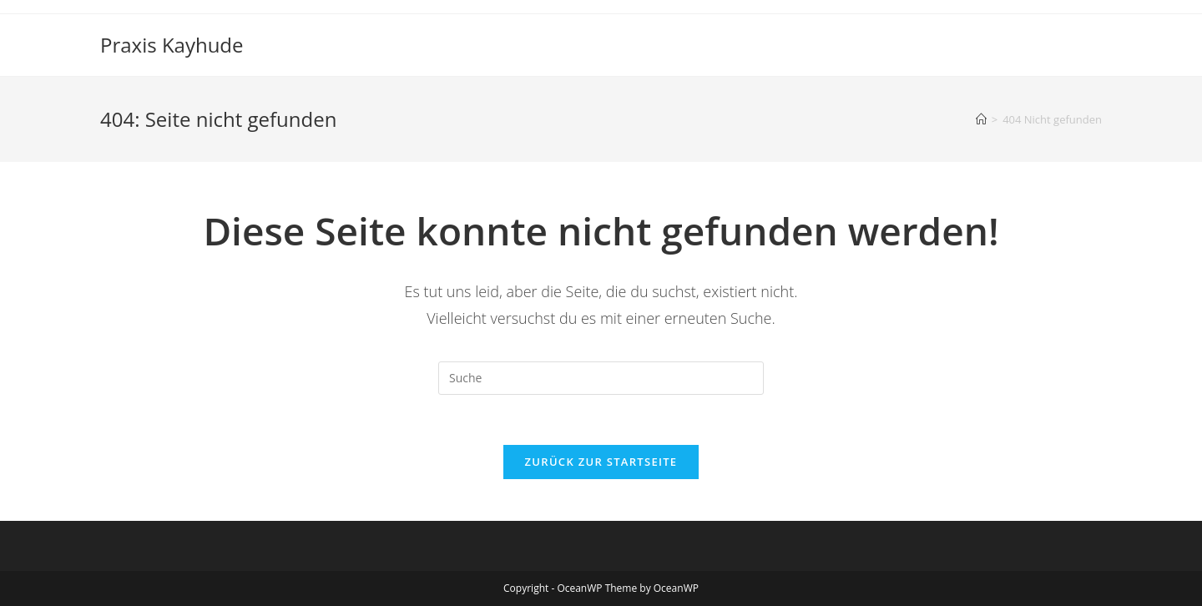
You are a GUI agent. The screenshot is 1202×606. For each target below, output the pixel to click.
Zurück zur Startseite (601, 461)
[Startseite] (981, 119)
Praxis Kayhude (172, 44)
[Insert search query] (601, 378)
